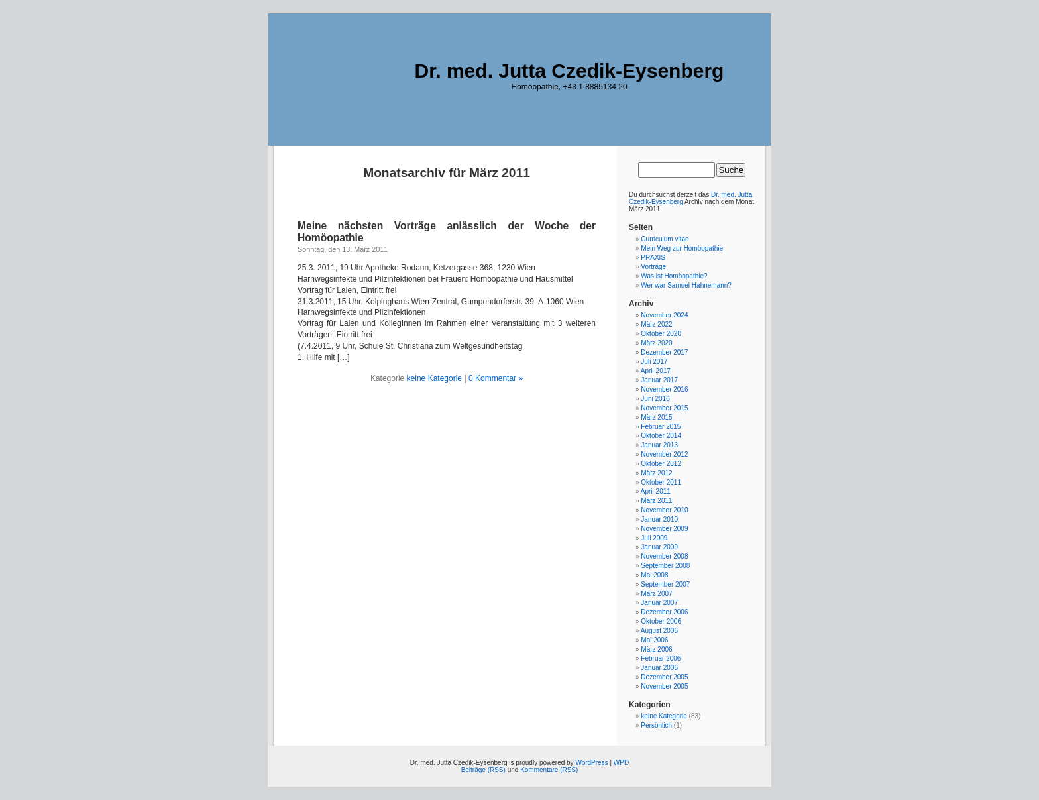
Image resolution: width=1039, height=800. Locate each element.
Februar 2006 (661, 658)
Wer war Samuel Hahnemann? (686, 285)
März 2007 (656, 593)
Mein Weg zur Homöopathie (682, 248)
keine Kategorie (434, 378)
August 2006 (659, 630)
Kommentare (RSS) (549, 769)
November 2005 (664, 686)
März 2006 (656, 649)
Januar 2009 (659, 547)
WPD (621, 762)
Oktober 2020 (661, 333)
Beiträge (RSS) (483, 769)
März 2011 (656, 500)
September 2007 (665, 584)
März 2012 (656, 473)
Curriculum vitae (664, 239)
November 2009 (664, 528)
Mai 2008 (654, 575)
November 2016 (664, 389)
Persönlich (656, 725)
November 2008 (664, 556)
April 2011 (656, 491)
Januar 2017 (659, 380)
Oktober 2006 (661, 621)
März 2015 (656, 417)
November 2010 (664, 510)
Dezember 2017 (664, 352)
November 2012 (664, 454)
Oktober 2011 (661, 482)
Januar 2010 (659, 519)
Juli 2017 (654, 361)
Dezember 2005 (664, 677)
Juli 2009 (654, 538)
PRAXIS (653, 257)
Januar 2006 (659, 667)
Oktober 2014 (661, 435)
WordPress (591, 762)
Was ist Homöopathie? (674, 276)
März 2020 (656, 343)
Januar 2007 (659, 602)
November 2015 (664, 408)
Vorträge (653, 266)
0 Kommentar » (495, 378)
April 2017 (656, 370)
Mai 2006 (654, 640)
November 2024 (664, 315)
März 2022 (656, 324)
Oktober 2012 (661, 463)
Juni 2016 (655, 398)
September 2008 (665, 565)
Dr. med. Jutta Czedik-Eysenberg (569, 71)
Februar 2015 (661, 426)
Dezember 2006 (664, 612)
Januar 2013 (659, 445)
